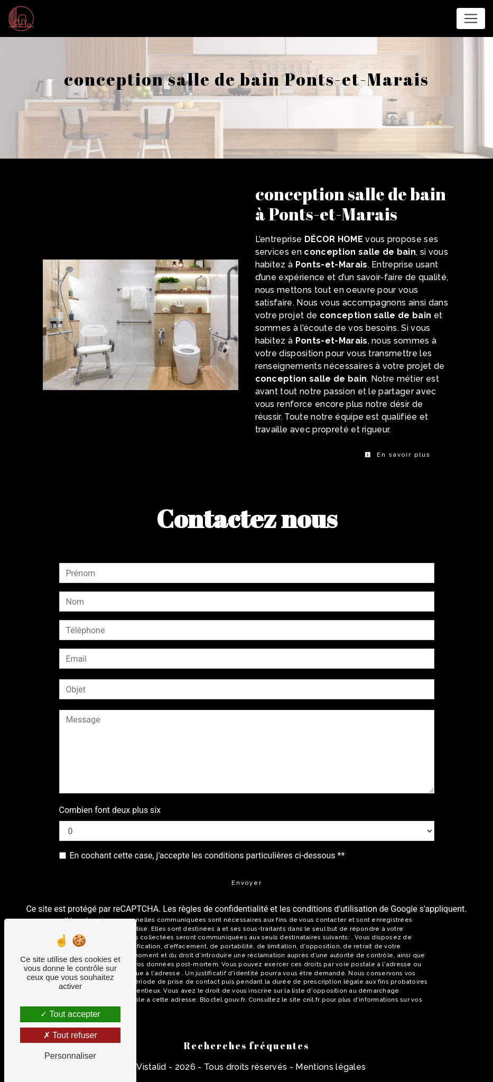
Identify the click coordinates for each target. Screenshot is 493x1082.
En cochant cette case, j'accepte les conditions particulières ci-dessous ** (207, 855)
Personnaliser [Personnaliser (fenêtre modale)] (70, 1055)
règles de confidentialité (223, 909)
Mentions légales (329, 1067)
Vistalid (151, 1067)
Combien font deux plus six (110, 810)
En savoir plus (398, 454)
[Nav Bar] (471, 18)
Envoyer (246, 883)
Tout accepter (70, 1014)
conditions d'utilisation (335, 909)
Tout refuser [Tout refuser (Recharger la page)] (70, 1035)
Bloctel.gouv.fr (222, 999)
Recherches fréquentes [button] (246, 1045)
